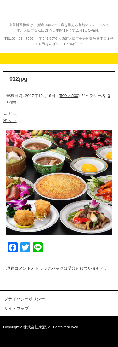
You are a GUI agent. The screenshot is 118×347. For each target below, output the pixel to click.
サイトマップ (16, 308)
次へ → (10, 120)
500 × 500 (69, 95)
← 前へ (10, 114)
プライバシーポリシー (24, 299)
